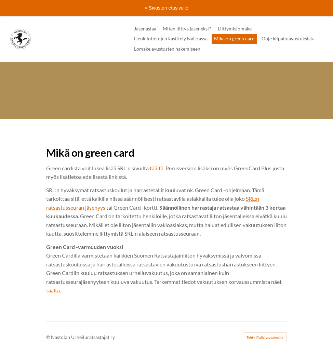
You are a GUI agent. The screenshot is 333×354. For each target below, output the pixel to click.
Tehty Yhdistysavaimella (265, 337)
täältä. (53, 290)
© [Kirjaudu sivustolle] (48, 337)
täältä (156, 168)
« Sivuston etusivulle (166, 8)
